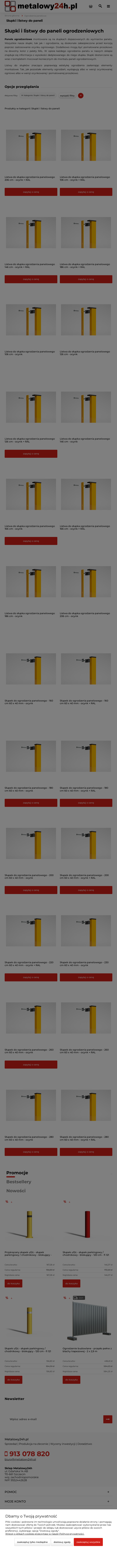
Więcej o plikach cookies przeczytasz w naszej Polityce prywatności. (44, 1533)
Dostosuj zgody (62, 1542)
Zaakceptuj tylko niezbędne (32, 1542)
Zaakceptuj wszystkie (88, 1542)
